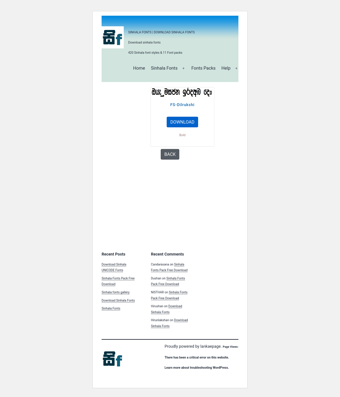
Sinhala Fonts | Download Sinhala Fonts (161, 32)
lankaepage (210, 346)
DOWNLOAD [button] (182, 122)
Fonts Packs (203, 68)
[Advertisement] (143, 118)
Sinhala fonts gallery (115, 292)
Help (225, 68)
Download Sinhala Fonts (118, 300)
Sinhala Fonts (164, 68)
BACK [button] (170, 154)
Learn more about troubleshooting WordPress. (196, 367)
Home (139, 68)
